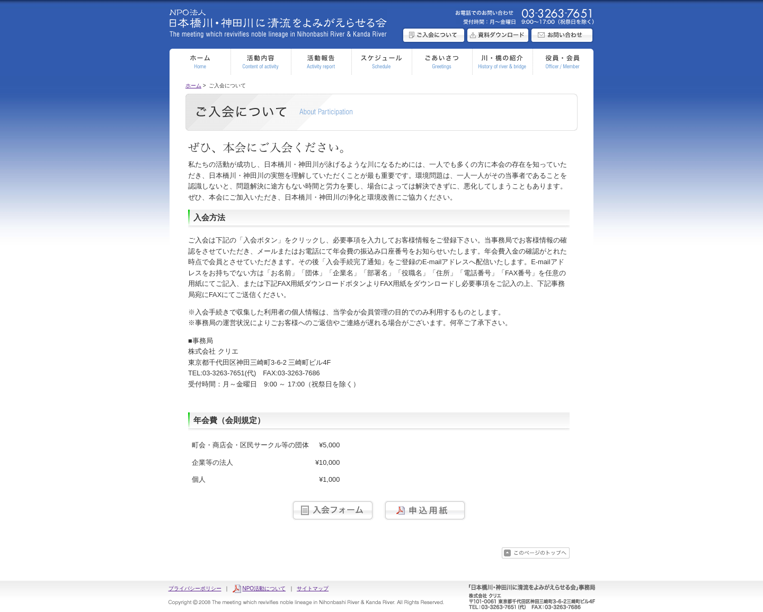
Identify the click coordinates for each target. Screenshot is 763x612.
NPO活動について (264, 588)
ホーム (193, 85)
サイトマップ (313, 588)
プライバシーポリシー (194, 588)
